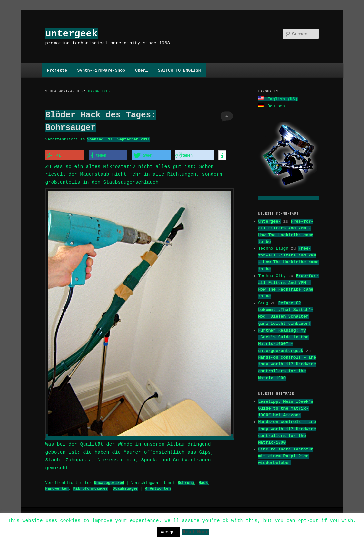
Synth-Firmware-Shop (101, 70)
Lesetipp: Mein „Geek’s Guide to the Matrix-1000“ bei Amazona (286, 407)
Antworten (158, 486)
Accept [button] (168, 532)
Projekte (57, 70)
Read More (195, 531)
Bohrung (186, 481)
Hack (203, 481)
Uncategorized (109, 481)
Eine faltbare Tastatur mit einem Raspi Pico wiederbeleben (286, 455)
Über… (141, 70)
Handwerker (57, 486)
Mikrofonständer (90, 486)
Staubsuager (125, 486)
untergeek (71, 33)
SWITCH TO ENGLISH (179, 70)
